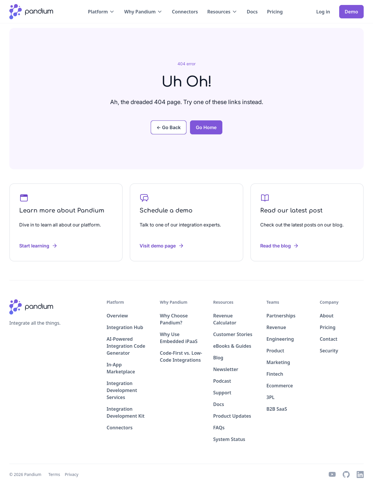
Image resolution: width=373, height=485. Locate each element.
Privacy (71, 474)
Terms (54, 474)
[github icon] (346, 474)
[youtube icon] (332, 474)
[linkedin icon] (360, 474)
